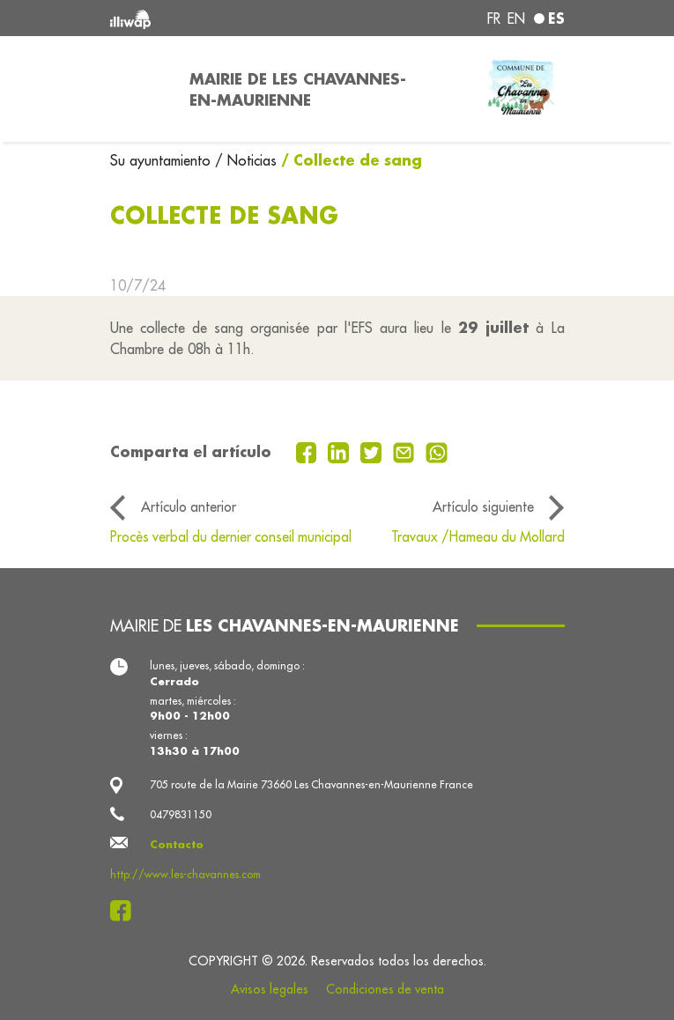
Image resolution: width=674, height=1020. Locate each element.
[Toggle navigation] (139, 88)
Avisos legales (269, 989)
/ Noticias (246, 160)
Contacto (177, 844)
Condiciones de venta (385, 989)
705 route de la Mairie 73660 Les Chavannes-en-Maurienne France (311, 784)
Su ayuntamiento (162, 160)
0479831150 (180, 814)
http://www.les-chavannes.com (185, 874)
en (516, 18)
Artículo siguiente (483, 506)
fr (493, 18)
